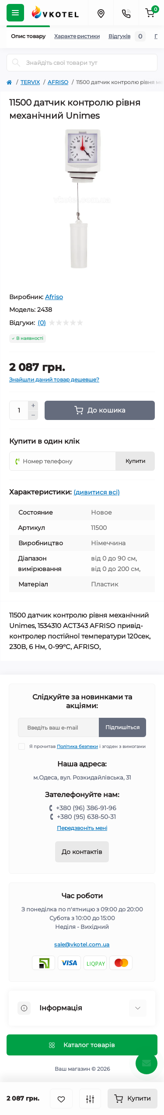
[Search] (16, 62)
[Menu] (15, 12)
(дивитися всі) (96, 492)
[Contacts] (126, 12)
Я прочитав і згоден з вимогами (87, 746)
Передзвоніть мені (82, 828)
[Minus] (33, 415)
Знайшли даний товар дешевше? (54, 379)
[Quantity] (18, 410)
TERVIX (30, 82)
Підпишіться (122, 727)
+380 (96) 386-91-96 (86, 808)
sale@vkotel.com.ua (81, 944)
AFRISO (58, 82)
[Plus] (33, 405)
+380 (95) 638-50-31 (86, 817)
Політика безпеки (77, 746)
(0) (42, 323)
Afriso (54, 297)
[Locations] (100, 12)
